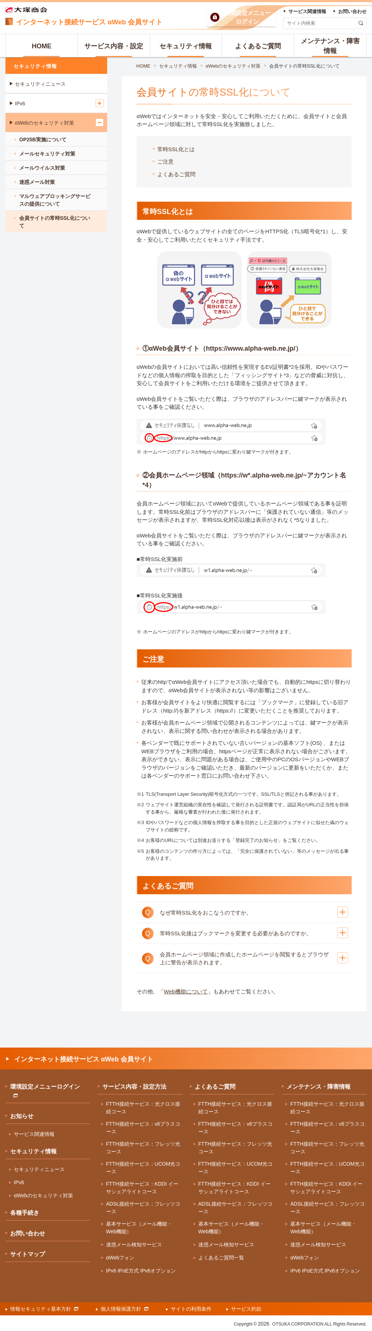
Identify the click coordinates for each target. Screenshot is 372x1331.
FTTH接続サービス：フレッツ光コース (143, 1147)
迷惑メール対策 (37, 182)
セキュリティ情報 (178, 66)
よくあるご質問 (176, 174)
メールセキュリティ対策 (47, 154)
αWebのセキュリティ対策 (233, 66)
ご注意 (165, 161)
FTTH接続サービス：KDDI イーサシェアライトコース (142, 1187)
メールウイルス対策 (42, 168)
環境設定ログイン (247, 17)
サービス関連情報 (34, 1134)
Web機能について (186, 991)
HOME (143, 66)
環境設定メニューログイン (45, 1090)
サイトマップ (27, 1254)
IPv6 (20, 103)
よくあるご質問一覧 (221, 1258)
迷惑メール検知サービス (134, 1244)
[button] (244, 912)
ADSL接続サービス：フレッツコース (143, 1207)
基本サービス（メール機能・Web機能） (139, 1227)
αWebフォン (120, 1258)
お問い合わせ (27, 1233)
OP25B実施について (42, 139)
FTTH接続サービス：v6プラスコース (143, 1127)
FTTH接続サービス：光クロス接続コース (143, 1107)
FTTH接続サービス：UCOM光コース (143, 1167)
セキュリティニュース (40, 84)
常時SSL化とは (176, 149)
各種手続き (24, 1213)
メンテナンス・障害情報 (319, 1087)
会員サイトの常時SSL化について (304, 66)
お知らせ (21, 1116)
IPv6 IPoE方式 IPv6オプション (141, 1271)
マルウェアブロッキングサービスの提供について (54, 200)
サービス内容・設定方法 (134, 1087)
